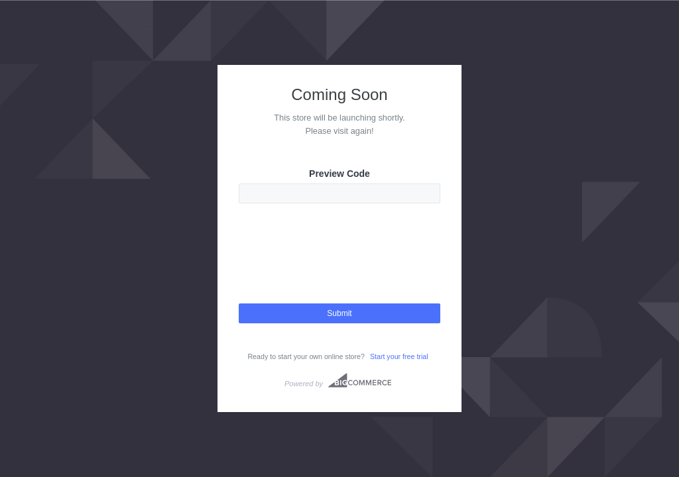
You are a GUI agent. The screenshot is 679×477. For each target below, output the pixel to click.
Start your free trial (399, 356)
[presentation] (339, 265)
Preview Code (339, 173)
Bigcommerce (359, 380)
